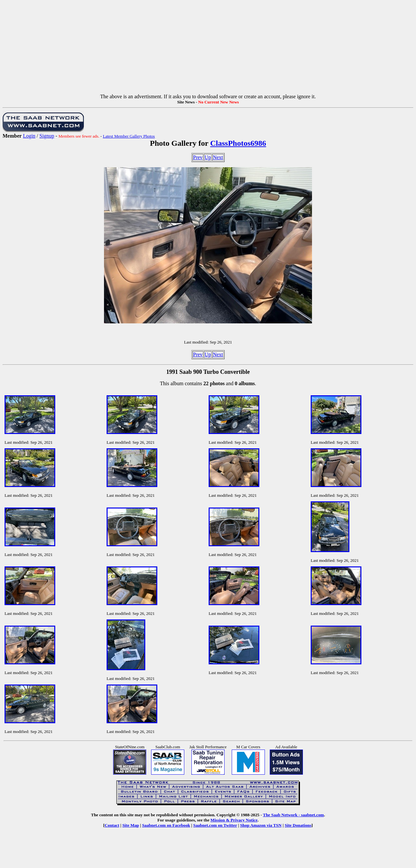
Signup (46, 136)
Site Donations (298, 825)
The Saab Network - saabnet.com (293, 814)
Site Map (130, 825)
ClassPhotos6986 (238, 143)
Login (29, 136)
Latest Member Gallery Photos (129, 136)
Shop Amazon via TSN (261, 825)
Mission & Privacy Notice (234, 820)
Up (207, 157)
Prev (197, 157)
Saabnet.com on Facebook (166, 825)
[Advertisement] (208, 48)
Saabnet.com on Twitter (215, 825)
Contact (112, 825)
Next (218, 157)
